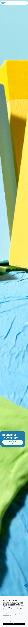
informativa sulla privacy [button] (11, 614)
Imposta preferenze (14, 621)
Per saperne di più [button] (7, 615)
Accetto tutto (14, 623)
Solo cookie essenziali (13, 618)
